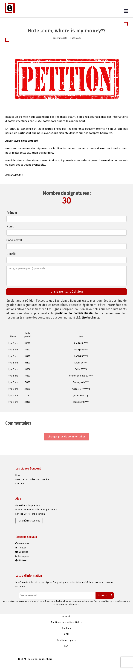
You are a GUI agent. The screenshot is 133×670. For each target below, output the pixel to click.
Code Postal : (14, 240)
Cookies (66, 628)
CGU (66, 634)
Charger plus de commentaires (66, 436)
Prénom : (12, 212)
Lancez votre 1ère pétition (30, 514)
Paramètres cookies (29, 520)
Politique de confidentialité (66, 622)
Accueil (66, 616)
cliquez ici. (75, 604)
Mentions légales (66, 640)
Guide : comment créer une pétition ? (36, 509)
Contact (19, 483)
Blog (17, 475)
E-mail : (11, 254)
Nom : (10, 226)
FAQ (66, 646)
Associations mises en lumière (32, 479)
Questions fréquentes (27, 505)
